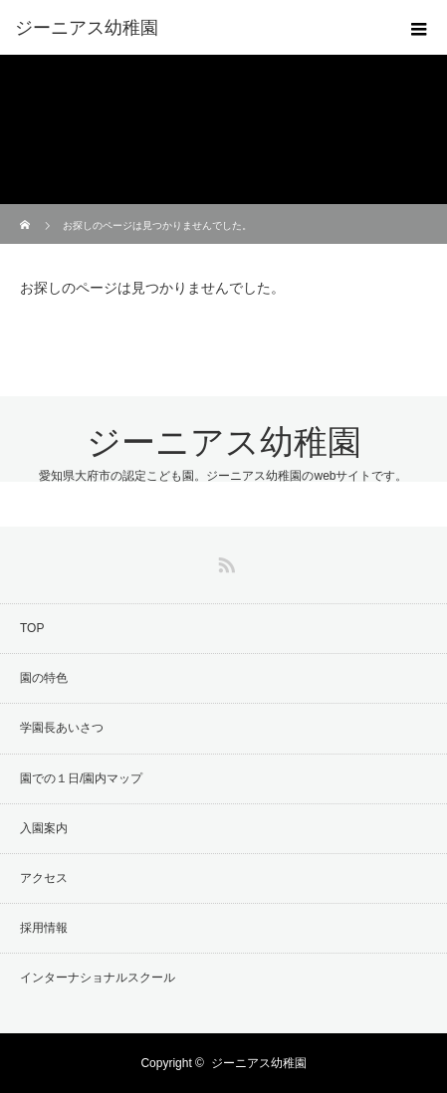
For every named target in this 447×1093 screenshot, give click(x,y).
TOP (32, 628)
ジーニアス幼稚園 (224, 442)
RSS (224, 561)
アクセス (44, 878)
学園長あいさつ (62, 728)
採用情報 (44, 928)
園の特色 (44, 678)
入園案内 (44, 828)
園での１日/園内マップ (81, 778)
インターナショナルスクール (97, 977)
